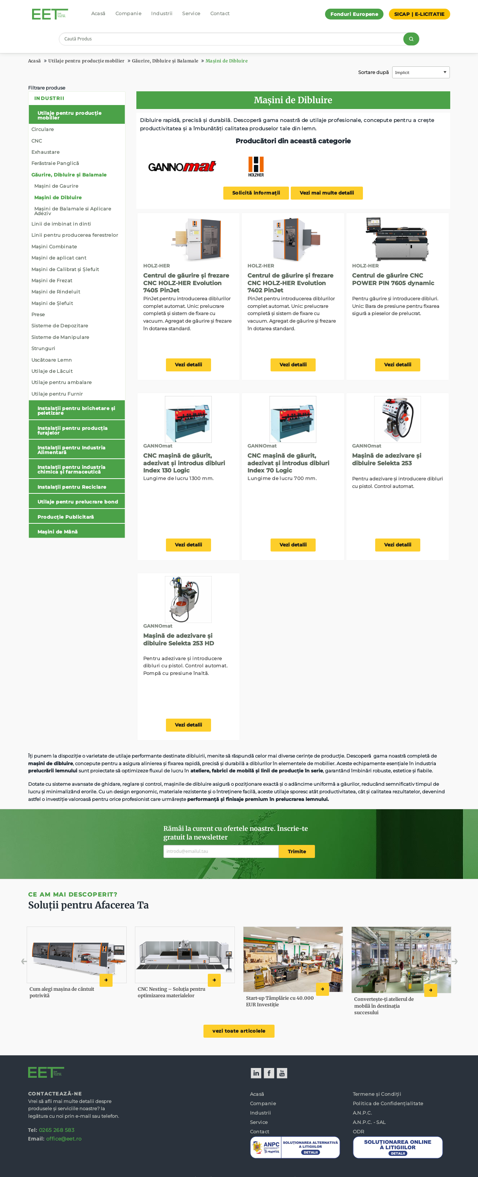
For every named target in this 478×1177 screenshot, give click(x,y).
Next (444, 963)
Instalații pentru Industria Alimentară (72, 450)
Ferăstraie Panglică (55, 163)
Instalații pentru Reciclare (72, 487)
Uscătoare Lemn (51, 360)
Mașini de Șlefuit (52, 303)
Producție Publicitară (66, 517)
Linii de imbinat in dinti (61, 224)
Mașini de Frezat (52, 280)
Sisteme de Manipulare (60, 337)
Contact (220, 13)
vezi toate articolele (238, 1031)
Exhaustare (45, 152)
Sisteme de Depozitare (59, 325)
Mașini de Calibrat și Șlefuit (65, 269)
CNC (36, 141)
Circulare (42, 129)
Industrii (161, 13)
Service (191, 13)
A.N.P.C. (362, 1113)
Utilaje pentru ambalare (61, 382)
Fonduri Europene (354, 14)
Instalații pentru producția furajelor (73, 430)
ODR (358, 1131)
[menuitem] (77, 315)
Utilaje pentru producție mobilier (86, 61)
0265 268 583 (56, 1130)
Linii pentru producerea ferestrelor (74, 235)
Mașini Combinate (54, 246)
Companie (128, 13)
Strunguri (43, 348)
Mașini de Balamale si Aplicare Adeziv (72, 211)
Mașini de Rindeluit (55, 292)
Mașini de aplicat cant (59, 258)
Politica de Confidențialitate (388, 1103)
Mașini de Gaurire (56, 186)
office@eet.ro (64, 1138)
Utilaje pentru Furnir (57, 394)
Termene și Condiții (377, 1094)
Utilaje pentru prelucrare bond (78, 502)
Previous (39, 963)
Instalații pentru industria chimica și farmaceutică (72, 469)
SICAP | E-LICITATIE (419, 14)
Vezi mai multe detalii (327, 193)
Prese (38, 314)
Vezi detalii (188, 364)
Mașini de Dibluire (226, 61)
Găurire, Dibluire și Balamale (165, 61)
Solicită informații (256, 193)
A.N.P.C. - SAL (369, 1122)
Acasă (98, 13)
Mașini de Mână (58, 532)
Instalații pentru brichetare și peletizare (76, 410)
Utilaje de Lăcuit (52, 371)
